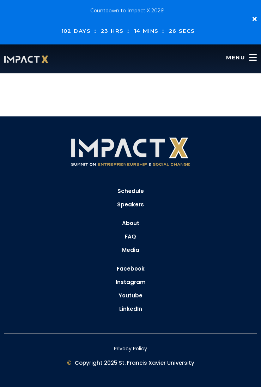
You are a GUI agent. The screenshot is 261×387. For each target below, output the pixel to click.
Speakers (130, 204)
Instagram (131, 282)
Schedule (130, 191)
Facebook (131, 268)
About (130, 223)
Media (130, 250)
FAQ (130, 236)
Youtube (130, 295)
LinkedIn (130, 309)
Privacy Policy (130, 348)
